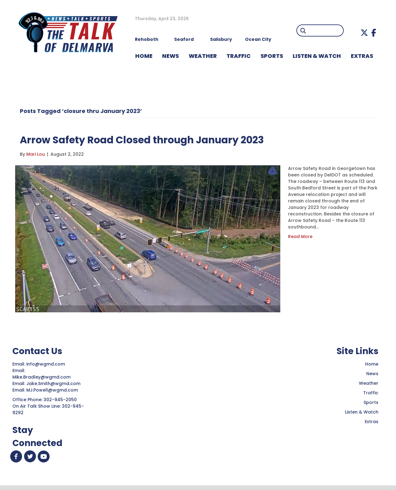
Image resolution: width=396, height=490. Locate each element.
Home (371, 364)
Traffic (370, 393)
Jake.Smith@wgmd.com (54, 383)
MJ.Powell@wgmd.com (53, 390)
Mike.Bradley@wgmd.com (41, 377)
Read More (300, 236)
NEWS (170, 56)
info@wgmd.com (46, 364)
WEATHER (203, 56)
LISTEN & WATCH (317, 56)
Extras (371, 421)
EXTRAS (362, 56)
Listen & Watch (361, 412)
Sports (271, 56)
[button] (364, 33)
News (372, 374)
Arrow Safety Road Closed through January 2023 (165, 139)
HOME (144, 56)
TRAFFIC (238, 56)
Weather (368, 383)
